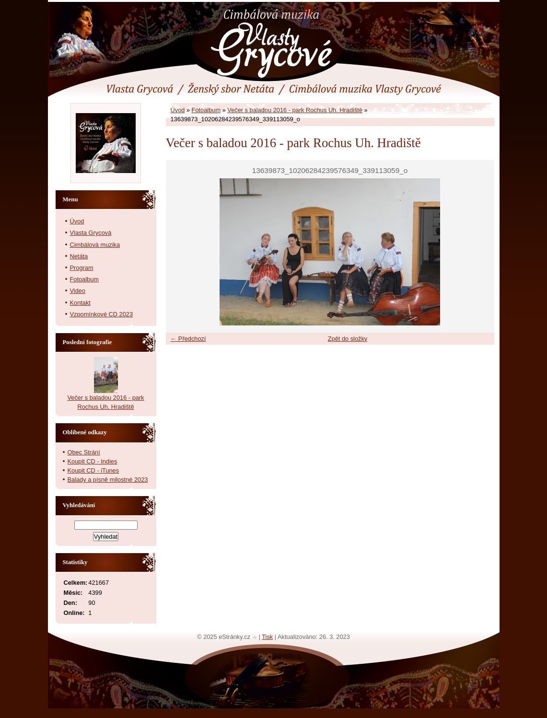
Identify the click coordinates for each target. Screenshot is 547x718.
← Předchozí (188, 338)
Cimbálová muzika (95, 244)
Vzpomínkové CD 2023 (101, 314)
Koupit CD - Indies (92, 461)
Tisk (267, 636)
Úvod (178, 110)
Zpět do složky (348, 338)
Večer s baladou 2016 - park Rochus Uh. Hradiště (294, 110)
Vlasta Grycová (91, 232)
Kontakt (80, 302)
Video (78, 290)
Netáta (79, 256)
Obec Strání (84, 452)
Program (81, 267)
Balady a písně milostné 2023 (108, 479)
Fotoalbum (206, 110)
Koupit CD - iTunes (93, 470)
